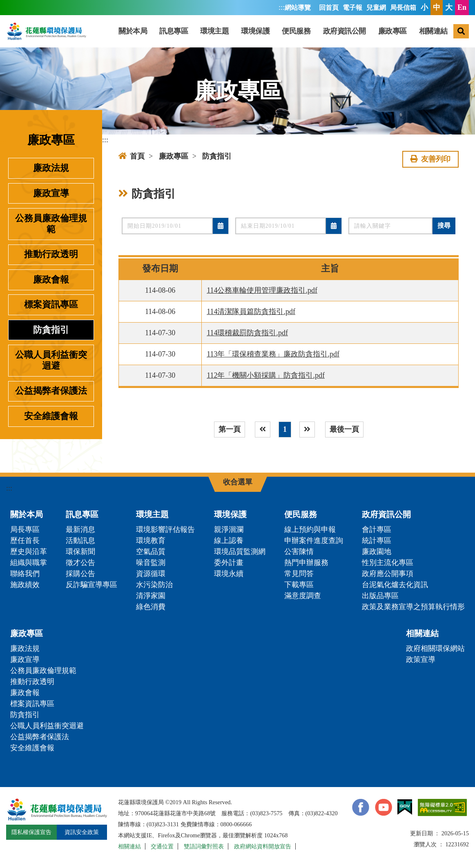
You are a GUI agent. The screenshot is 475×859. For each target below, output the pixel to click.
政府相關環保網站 (435, 648)
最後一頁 (344, 429)
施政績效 (25, 585)
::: (282, 7)
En (461, 7)
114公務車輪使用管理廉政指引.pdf (262, 290)
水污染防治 (154, 585)
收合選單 (237, 482)
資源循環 (150, 574)
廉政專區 (392, 31)
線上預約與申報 (310, 529)
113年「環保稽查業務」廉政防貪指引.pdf (273, 354)
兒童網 (376, 7)
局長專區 (25, 529)
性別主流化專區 (387, 562)
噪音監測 (150, 562)
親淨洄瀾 (228, 529)
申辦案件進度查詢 (313, 540)
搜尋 (443, 225)
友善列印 (430, 159)
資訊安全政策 (82, 832)
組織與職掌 (28, 562)
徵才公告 (80, 562)
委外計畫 (228, 562)
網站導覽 (298, 7)
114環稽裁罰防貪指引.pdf (247, 333)
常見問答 (299, 574)
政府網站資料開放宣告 (262, 846)
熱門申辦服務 (306, 562)
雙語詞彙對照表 (204, 846)
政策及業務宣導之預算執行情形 (413, 607)
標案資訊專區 (51, 305)
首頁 (131, 156)
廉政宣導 (51, 193)
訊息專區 (173, 31)
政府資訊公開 (344, 31)
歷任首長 (25, 540)
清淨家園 (150, 596)
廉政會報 (51, 280)
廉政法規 (51, 168)
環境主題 (214, 31)
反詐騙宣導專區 (91, 585)
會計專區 (376, 529)
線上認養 (228, 540)
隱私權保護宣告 (31, 832)
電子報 (352, 7)
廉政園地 (376, 551)
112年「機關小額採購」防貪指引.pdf (266, 375)
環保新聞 (80, 551)
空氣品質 (150, 551)
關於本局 (132, 31)
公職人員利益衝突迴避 (51, 360)
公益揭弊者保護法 (51, 391)
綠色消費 (150, 607)
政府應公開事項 (387, 574)
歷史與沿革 (28, 551)
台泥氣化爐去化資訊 (395, 585)
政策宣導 (420, 659)
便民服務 (296, 31)
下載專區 (299, 585)
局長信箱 (403, 7)
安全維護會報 (51, 416)
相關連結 (433, 31)
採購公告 (80, 574)
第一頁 (230, 429)
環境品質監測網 (239, 551)
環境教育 (150, 540)
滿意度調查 (302, 596)
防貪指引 (51, 330)
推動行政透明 (51, 254)
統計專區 (376, 540)
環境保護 (255, 31)
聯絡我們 (25, 574)
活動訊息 (80, 540)
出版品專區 (380, 596)
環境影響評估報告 (165, 529)
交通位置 (162, 846)
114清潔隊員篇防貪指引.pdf (251, 311)
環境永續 (228, 574)
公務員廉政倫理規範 (51, 223)
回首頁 (329, 7)
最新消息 (80, 529)
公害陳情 (299, 551)
